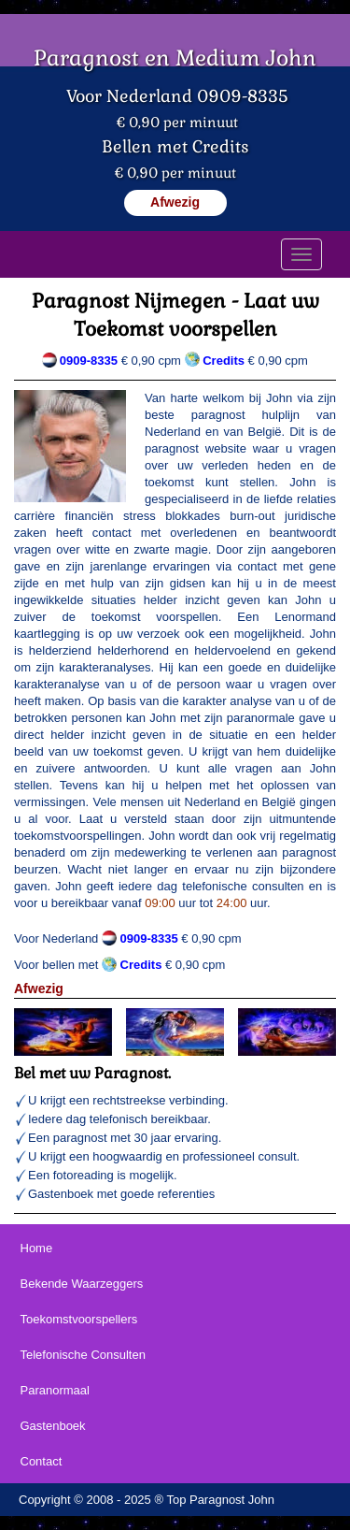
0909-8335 (89, 361)
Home (37, 1248)
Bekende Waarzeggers (82, 1284)
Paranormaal (55, 1390)
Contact (42, 1461)
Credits (141, 965)
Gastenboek (53, 1426)
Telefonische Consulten (83, 1355)
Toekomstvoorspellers (79, 1319)
